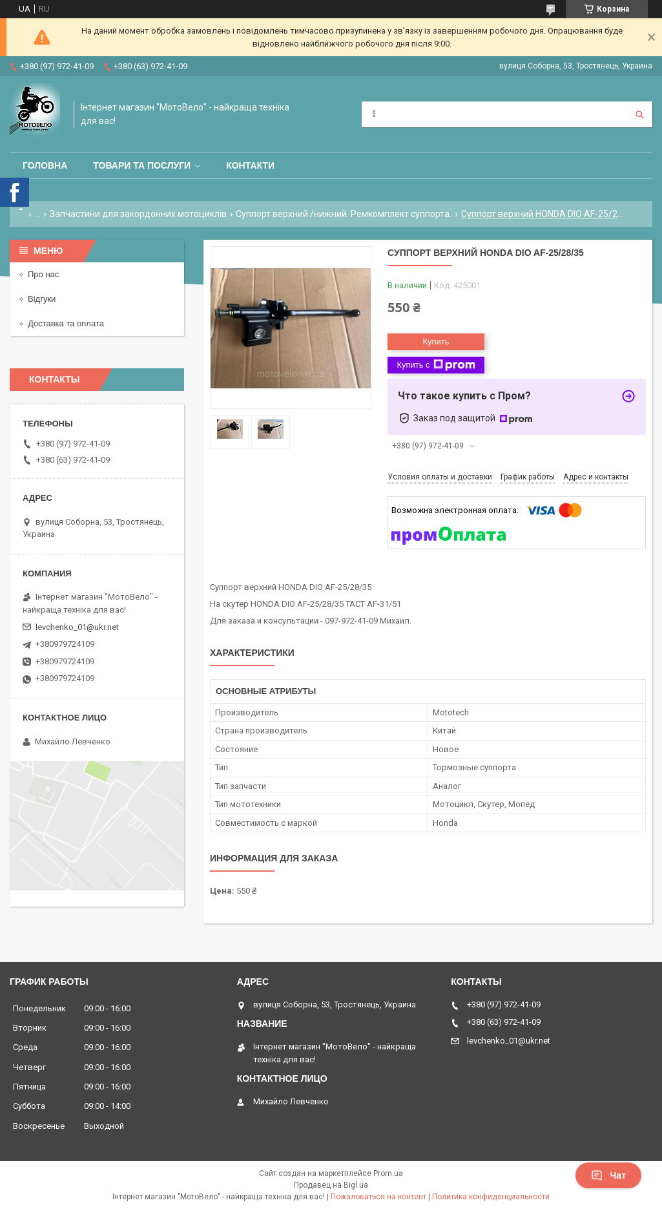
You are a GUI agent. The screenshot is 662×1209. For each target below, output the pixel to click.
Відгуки (42, 299)
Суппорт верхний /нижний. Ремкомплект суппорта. (343, 214)
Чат (608, 1175)
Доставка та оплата (66, 323)
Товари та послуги (142, 165)
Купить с (436, 365)
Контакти (250, 165)
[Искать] (639, 114)
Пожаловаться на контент (378, 1196)
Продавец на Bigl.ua (331, 1185)
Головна (45, 165)
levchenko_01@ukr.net (77, 627)
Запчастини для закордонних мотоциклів (138, 214)
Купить (435, 341)
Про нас (43, 274)
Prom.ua (388, 1173)
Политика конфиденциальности (491, 1196)
